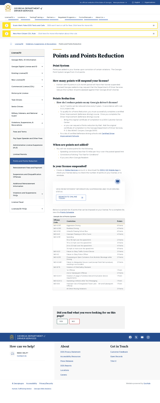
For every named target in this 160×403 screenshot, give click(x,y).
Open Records (116, 356)
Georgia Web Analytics (42, 389)
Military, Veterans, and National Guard (24, 114)
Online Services (71, 170)
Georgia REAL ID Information (23, 60)
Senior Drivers (17, 107)
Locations (64, 370)
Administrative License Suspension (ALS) (28, 146)
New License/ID (18, 80)
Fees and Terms (20, 132)
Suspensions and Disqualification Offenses (27, 175)
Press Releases (66, 361)
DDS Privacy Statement (70, 352)
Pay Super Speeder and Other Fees (27, 138)
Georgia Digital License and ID (24, 66)
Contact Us (21, 356)
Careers (63, 375)
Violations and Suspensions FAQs (24, 194)
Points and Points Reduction (25, 161)
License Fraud (17, 202)
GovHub (147, 383)
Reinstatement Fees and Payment (27, 168)
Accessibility (31, 383)
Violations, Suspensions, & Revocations (41, 44)
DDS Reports (66, 366)
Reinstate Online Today (71, 197)
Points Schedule (67, 212)
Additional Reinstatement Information (24, 185)
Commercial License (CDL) (22, 87)
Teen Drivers (16, 100)
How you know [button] (119, 2)
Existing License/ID (19, 73)
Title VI (113, 361)
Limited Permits (20, 154)
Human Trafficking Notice (22, 389)
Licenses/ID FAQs (19, 209)
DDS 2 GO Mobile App (109, 170)
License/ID (19, 44)
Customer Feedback (119, 352)
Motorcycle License (19, 93)
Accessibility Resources (70, 356)
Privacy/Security (46, 383)
